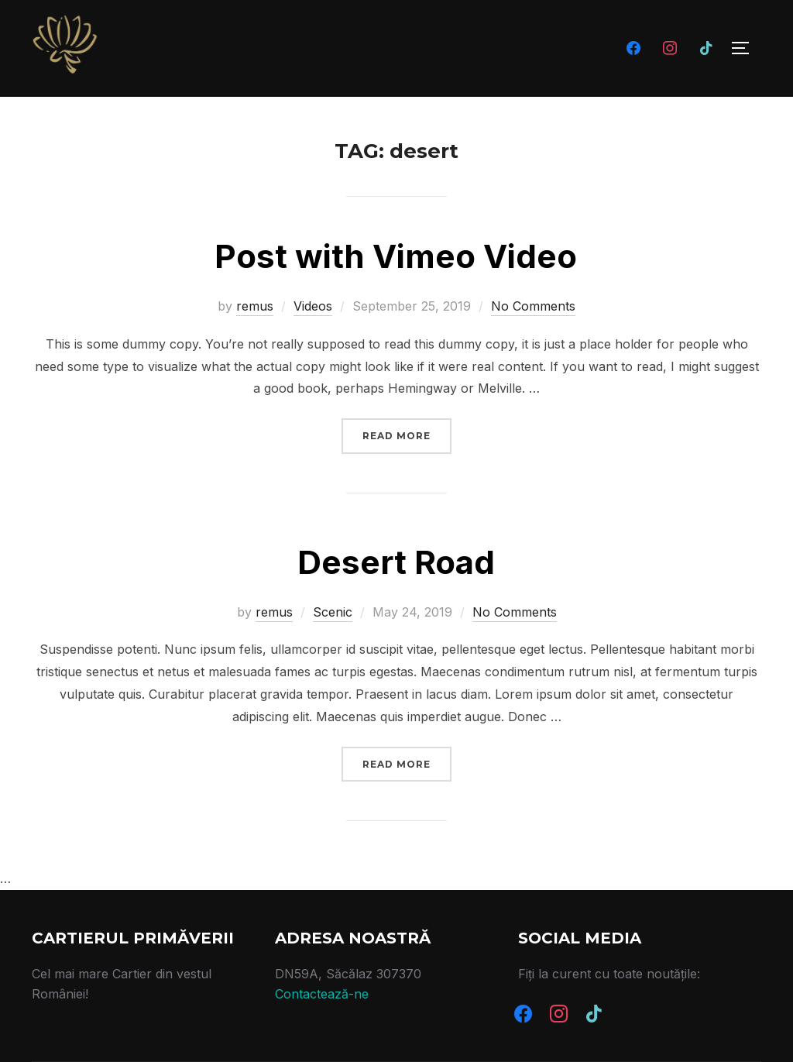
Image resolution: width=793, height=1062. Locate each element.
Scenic (332, 612)
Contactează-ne (322, 994)
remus (254, 306)
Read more (406, 434)
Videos (313, 306)
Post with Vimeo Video (396, 256)
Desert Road (396, 562)
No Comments (533, 306)
